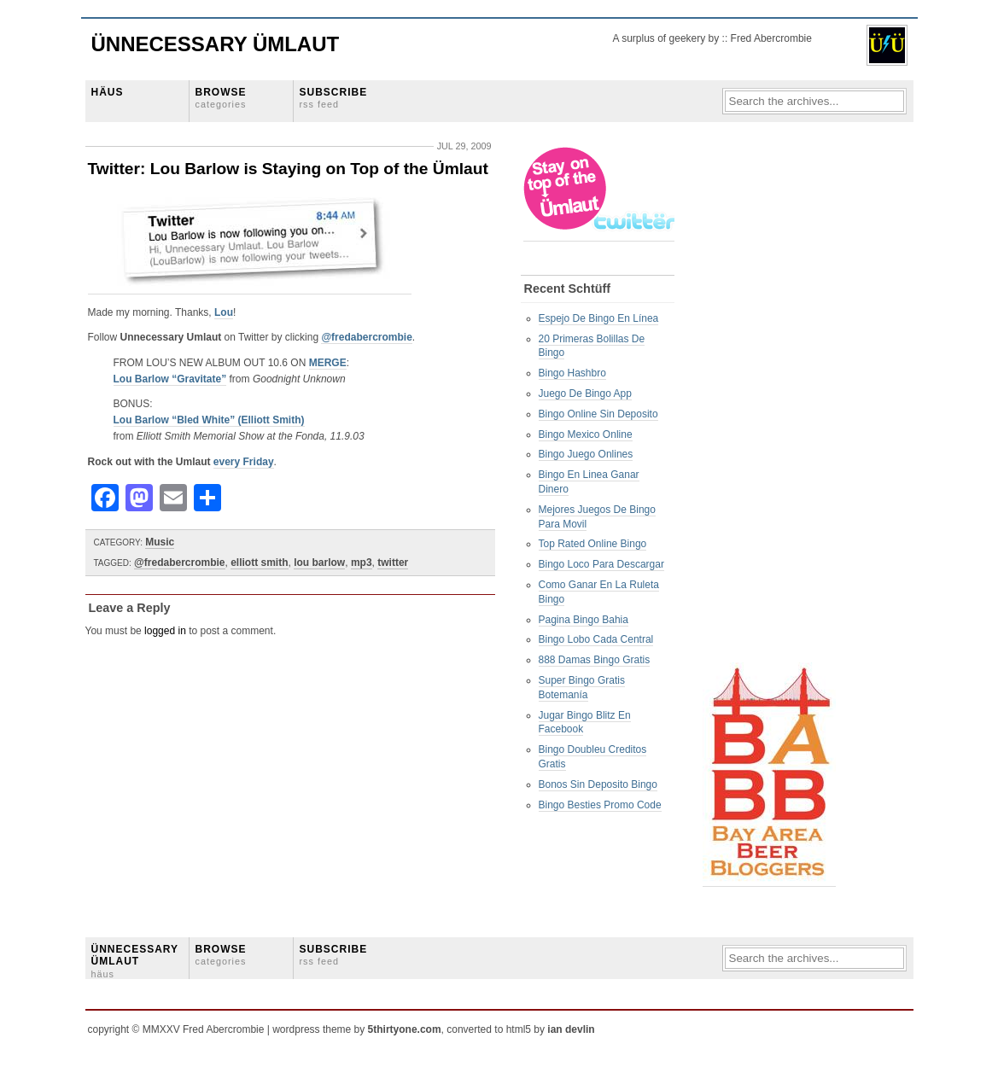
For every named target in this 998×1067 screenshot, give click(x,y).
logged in (165, 631)
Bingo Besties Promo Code (600, 805)
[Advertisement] (771, 402)
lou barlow (319, 562)
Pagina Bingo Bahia (583, 620)
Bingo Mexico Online (586, 434)
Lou (223, 312)
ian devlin (570, 1029)
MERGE (328, 363)
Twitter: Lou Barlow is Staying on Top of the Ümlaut (288, 169)
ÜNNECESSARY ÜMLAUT (134, 961)
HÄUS (107, 92)
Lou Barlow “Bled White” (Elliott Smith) (209, 420)
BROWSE (221, 97)
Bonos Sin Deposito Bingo (598, 784)
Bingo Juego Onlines (586, 454)
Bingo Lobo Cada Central (596, 639)
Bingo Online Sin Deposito (598, 414)
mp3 (361, 562)
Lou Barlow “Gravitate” (170, 379)
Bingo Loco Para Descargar (601, 564)
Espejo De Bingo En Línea (599, 318)
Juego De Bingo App (585, 393)
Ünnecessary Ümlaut (215, 43)
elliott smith (259, 562)
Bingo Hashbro (572, 373)
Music (159, 542)
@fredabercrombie (366, 337)
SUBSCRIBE (334, 97)
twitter (392, 562)
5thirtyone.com (404, 1029)
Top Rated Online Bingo (593, 544)
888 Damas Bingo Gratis (595, 660)
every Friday (243, 462)
